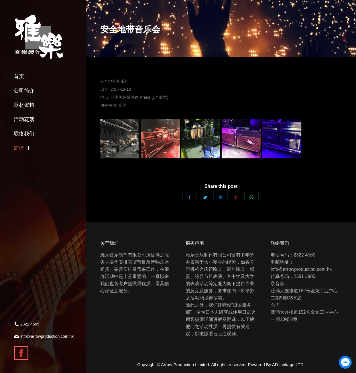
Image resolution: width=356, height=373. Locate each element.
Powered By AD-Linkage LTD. (276, 364)
